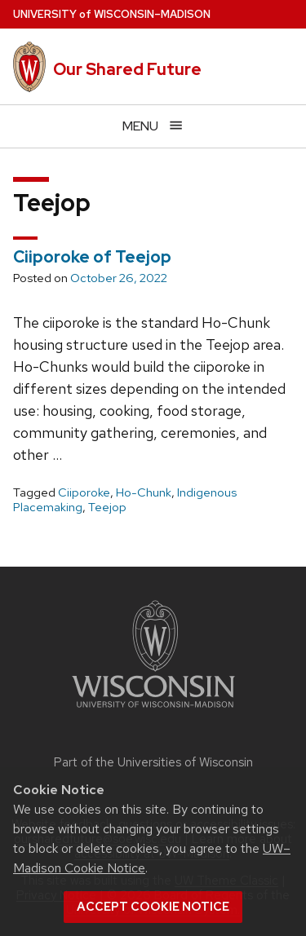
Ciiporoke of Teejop (92, 256)
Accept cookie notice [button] (153, 906)
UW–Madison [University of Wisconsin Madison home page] (112, 14)
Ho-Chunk (143, 492)
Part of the (153, 762)
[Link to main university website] (153, 710)
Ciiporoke (84, 492)
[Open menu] (153, 126)
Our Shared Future (127, 69)
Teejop (107, 507)
